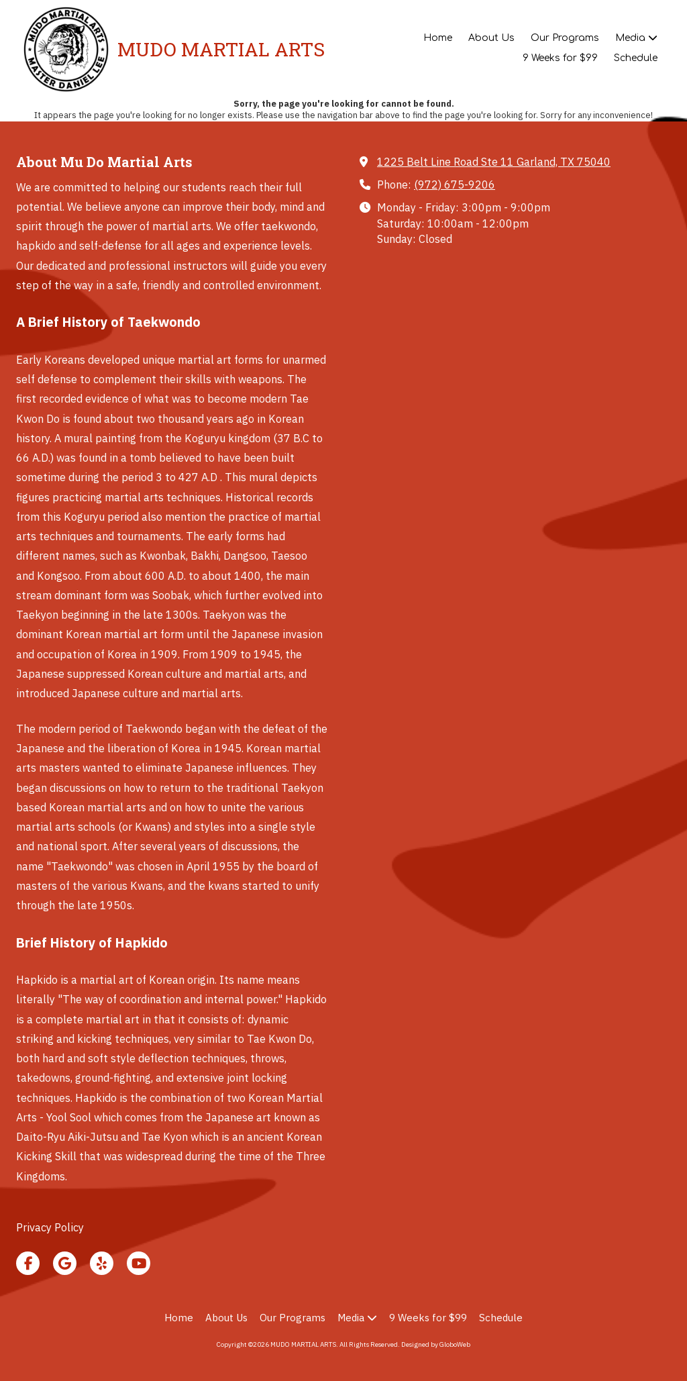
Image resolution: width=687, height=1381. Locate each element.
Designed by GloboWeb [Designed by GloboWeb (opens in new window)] (435, 1344)
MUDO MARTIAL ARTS (221, 49)
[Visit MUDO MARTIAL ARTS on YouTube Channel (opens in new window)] (138, 1263)
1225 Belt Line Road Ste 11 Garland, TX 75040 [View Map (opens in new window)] (494, 161)
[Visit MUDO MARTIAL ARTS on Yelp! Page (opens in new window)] (101, 1263)
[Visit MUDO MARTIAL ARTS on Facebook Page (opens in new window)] (28, 1263)
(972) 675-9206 (454, 184)
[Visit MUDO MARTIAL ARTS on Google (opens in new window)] (64, 1263)
